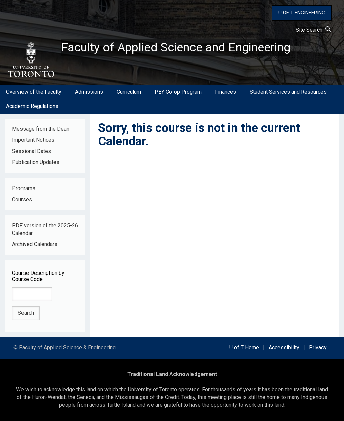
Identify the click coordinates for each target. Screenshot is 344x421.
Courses (22, 199)
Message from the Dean (40, 129)
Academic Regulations (32, 106)
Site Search (313, 30)
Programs (23, 188)
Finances (225, 92)
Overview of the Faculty (33, 92)
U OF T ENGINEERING (301, 13)
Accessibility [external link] (284, 347)
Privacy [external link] (318, 347)
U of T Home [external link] (244, 347)
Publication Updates (35, 162)
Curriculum (129, 92)
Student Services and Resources (288, 92)
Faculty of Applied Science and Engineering (175, 47)
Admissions (89, 92)
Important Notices (33, 140)
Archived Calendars (34, 244)
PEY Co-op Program (178, 92)
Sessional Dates (31, 151)
